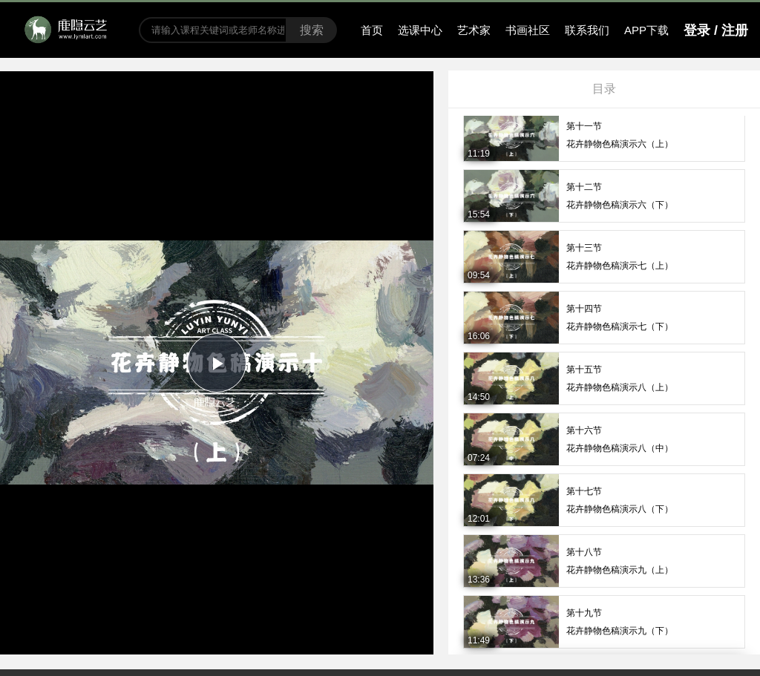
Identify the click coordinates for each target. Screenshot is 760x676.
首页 (372, 30)
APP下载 (646, 30)
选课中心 (420, 30)
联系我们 (587, 30)
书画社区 (527, 30)
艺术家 (474, 30)
